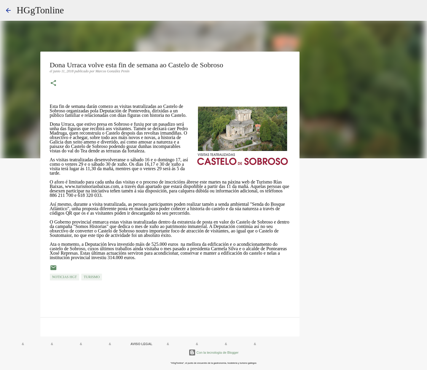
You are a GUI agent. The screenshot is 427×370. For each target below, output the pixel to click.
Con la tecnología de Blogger (214, 352)
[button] (53, 83)
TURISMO (92, 277)
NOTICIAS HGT (64, 277)
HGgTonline (40, 10)
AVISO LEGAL (141, 344)
